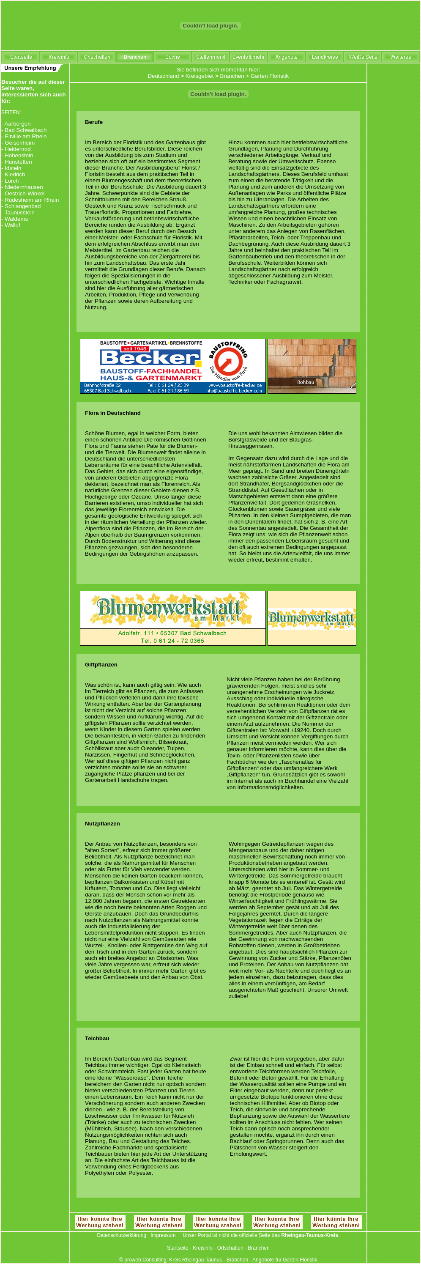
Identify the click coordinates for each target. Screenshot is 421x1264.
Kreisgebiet (200, 76)
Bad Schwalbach (25, 130)
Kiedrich (15, 174)
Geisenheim (20, 143)
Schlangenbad (23, 206)
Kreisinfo (203, 1248)
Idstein (13, 168)
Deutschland (163, 76)
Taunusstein (20, 212)
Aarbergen (17, 124)
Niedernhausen (24, 187)
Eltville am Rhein (25, 136)
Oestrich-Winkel (24, 193)
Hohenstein (19, 155)
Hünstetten (18, 162)
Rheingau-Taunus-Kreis (309, 1235)
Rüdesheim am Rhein (32, 200)
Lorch (12, 181)
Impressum (162, 1235)
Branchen (232, 76)
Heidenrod (18, 149)
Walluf (12, 225)
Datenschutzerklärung (121, 1235)
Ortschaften (230, 1248)
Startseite (178, 1248)
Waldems (16, 219)
